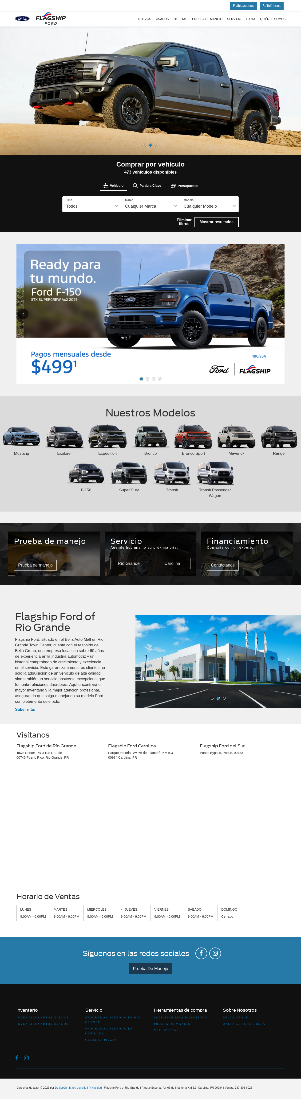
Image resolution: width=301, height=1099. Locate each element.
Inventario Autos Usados (42, 1023)
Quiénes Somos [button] (273, 19)
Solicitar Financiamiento (180, 1017)
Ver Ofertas (166, 1030)
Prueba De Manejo (150, 968)
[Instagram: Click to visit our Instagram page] (215, 953)
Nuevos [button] (144, 19)
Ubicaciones (243, 6)
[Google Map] (150, 827)
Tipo (69, 200)
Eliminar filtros (184, 222)
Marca (129, 200)
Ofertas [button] (180, 19)
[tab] (113, 185)
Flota (250, 19)
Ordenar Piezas (101, 1039)
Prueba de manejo (207, 19)
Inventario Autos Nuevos (42, 1017)
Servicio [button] (234, 19)
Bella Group (235, 1017)
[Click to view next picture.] (272, 314)
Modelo (189, 200)
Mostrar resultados (217, 222)
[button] (22, 119)
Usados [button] (162, 19)
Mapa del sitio (77, 1087)
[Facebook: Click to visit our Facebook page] (201, 953)
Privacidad (95, 1087)
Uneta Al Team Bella (244, 1023)
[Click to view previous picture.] (28, 314)
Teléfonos (272, 6)
